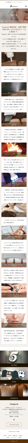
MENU (8, 437)
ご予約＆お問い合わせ (14, 424)
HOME (5, 435)
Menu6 (20, 437)
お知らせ (20, 435)
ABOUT (9, 435)
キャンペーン (14, 437)
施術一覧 (15, 435)
